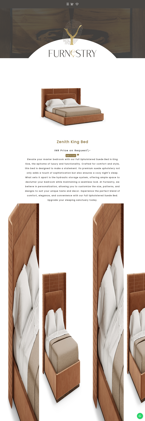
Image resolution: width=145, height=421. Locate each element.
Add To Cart (70, 155)
